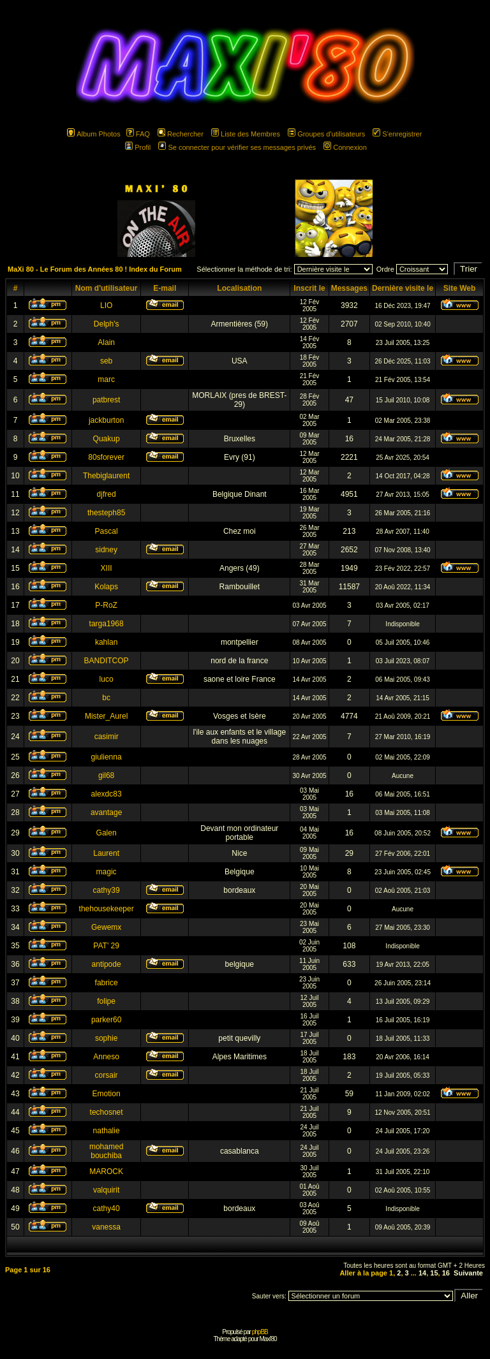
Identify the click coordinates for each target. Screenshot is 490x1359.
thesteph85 (106, 512)
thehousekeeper (106, 908)
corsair (106, 1075)
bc (106, 697)
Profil (138, 147)
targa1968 (106, 623)
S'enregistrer (397, 134)
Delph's (106, 324)
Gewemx (106, 927)
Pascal (106, 531)
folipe (106, 1001)
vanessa (106, 1227)
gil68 (106, 775)
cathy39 (106, 890)
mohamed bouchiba (106, 1151)
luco (107, 679)
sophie (106, 1038)
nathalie (106, 1130)
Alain (106, 342)
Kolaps (106, 586)
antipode (106, 964)
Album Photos (93, 134)
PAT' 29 (106, 945)
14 (422, 1273)
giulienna (106, 757)
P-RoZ (106, 605)
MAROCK (106, 1171)
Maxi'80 (267, 1338)
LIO (106, 305)
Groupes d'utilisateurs (326, 134)
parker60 (106, 1019)
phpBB (260, 1331)
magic (106, 871)
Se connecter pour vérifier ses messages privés (237, 147)
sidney (106, 549)
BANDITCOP (106, 660)
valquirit (106, 1190)
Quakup (106, 438)
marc (106, 379)
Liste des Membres (245, 134)
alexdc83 (106, 794)
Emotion (107, 1093)
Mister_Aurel (106, 716)
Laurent (106, 853)
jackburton (106, 420)
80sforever (106, 457)
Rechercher (181, 134)
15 (434, 1273)
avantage (106, 812)
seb (106, 360)
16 (446, 1273)
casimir (106, 736)
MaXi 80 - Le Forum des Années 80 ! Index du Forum (95, 269)
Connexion (345, 147)
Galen (106, 832)
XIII (106, 568)
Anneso (106, 1056)
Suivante (468, 1273)
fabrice (106, 982)
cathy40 (106, 1208)
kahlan (106, 642)
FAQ (138, 134)
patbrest (106, 399)
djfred (106, 494)
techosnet (106, 1112)
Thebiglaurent (106, 475)
